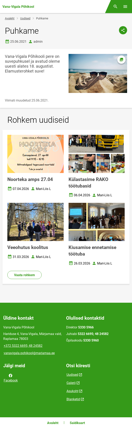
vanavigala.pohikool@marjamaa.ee (29, 353)
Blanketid (73, 399)
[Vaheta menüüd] (125, 6)
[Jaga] (123, 30)
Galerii (71, 383)
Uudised (25, 18)
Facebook (11, 378)
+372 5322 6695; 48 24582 (23, 346)
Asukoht (72, 391)
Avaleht (9, 18)
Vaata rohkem (24, 275)
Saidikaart (77, 423)
